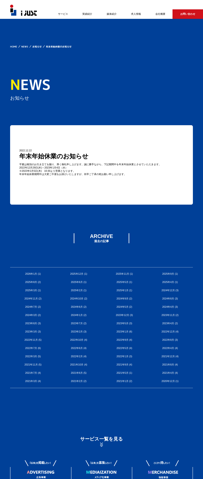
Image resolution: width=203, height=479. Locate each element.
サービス (63, 14)
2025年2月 (77, 290)
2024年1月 (77, 315)
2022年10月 (76, 340)
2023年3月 (31, 331)
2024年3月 (31, 315)
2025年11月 (122, 274)
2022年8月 (168, 340)
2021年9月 (122, 364)
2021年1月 (122, 381)
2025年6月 (77, 282)
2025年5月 (122, 282)
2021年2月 (77, 381)
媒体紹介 (112, 14)
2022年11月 (31, 340)
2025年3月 (31, 290)
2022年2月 (77, 356)
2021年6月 (77, 373)
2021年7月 (31, 373)
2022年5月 (122, 348)
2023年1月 (122, 331)
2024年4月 (168, 307)
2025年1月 (122, 290)
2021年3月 (31, 381)
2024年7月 (31, 307)
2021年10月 (76, 364)
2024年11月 (31, 298)
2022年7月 (31, 348)
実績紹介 (87, 14)
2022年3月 (31, 356)
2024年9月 (122, 298)
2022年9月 (122, 340)
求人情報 (136, 14)
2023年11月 (168, 315)
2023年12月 (122, 315)
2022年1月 (122, 356)
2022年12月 (168, 331)
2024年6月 (77, 307)
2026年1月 (31, 274)
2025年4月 (168, 282)
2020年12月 (168, 381)
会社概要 (160, 14)
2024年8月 (168, 298)
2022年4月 (168, 348)
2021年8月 (168, 364)
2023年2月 (77, 331)
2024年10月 (76, 298)
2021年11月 (31, 364)
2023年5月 (122, 323)
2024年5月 (122, 307)
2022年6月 (77, 348)
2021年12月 (168, 356)
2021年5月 (122, 373)
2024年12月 (168, 290)
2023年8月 (31, 323)
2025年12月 (76, 274)
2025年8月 (31, 282)
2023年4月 (168, 323)
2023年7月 (77, 323)
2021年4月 (168, 373)
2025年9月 (168, 274)
